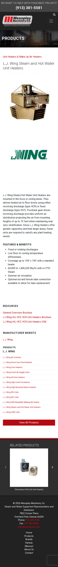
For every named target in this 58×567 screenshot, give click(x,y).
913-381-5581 (33, 520)
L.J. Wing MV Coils (11, 397)
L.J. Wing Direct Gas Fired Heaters (17, 362)
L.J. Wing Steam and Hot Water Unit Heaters (22, 407)
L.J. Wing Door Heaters (12, 367)
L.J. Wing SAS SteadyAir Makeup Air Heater (21, 402)
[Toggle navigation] (51, 21)
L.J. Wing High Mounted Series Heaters (19, 387)
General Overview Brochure (17, 312)
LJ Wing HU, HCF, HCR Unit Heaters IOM (24, 321)
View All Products (29, 422)
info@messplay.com (29, 527)
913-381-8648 (31, 523)
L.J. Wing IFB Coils (11, 392)
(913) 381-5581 (29, 8)
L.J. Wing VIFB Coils (11, 412)
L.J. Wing (8, 339)
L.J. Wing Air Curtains (12, 357)
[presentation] (5, 467)
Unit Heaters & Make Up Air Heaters (22, 56)
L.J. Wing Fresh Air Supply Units (16, 372)
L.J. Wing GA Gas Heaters (14, 377)
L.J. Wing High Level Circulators (16, 382)
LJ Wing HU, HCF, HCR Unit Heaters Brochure (27, 317)
